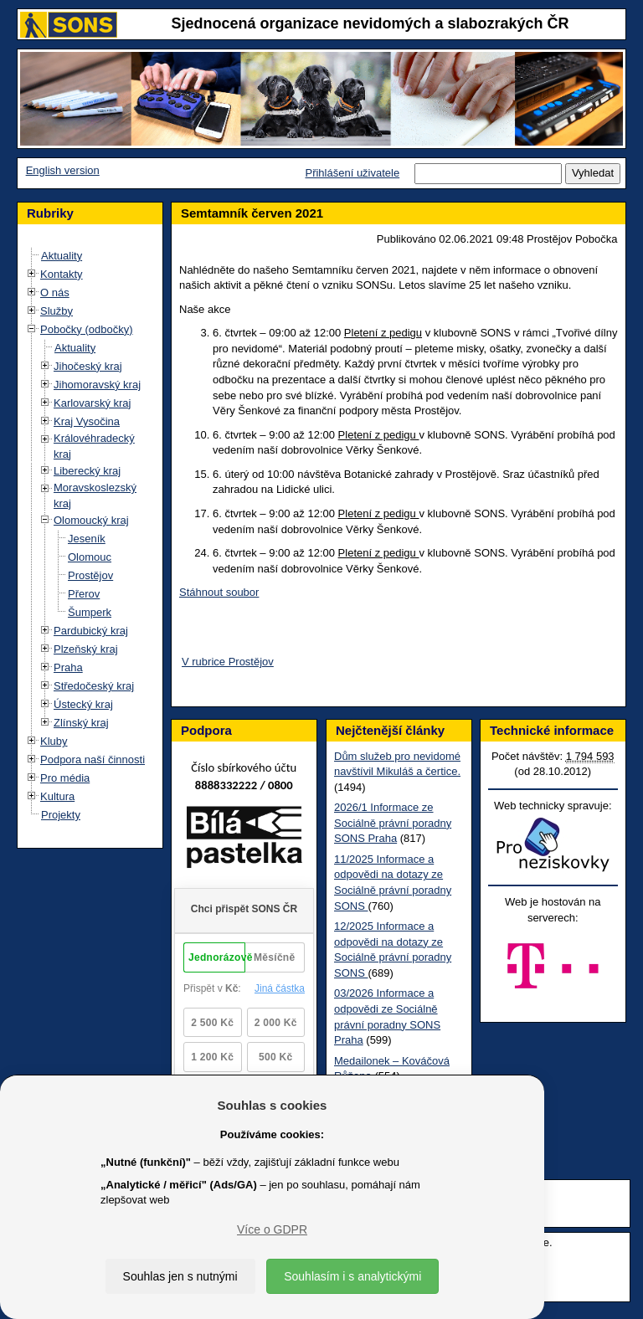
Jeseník (86, 538)
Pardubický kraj (91, 630)
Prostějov (90, 575)
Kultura (57, 796)
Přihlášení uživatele (352, 173)
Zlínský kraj (81, 722)
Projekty (60, 814)
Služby (56, 311)
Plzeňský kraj (86, 649)
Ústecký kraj (83, 704)
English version (63, 170)
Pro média (65, 778)
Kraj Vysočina (87, 421)
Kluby (54, 741)
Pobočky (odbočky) (86, 329)
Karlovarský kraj (92, 403)
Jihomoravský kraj (97, 384)
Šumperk (89, 612)
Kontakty (61, 274)
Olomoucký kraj (91, 520)
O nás (54, 292)
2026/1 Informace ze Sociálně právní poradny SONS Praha (392, 822)
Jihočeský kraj (88, 366)
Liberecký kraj (87, 470)
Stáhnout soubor (219, 592)
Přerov (84, 594)
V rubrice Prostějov (228, 661)
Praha (68, 667)
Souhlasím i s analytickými (352, 1276)
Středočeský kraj (94, 686)
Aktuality (61, 255)
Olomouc (89, 557)
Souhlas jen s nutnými (180, 1276)
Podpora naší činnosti (92, 759)
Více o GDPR (272, 1229)
